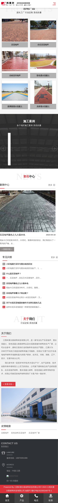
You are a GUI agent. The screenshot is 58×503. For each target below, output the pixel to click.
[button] (3, 180)
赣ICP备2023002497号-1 (41, 491)
